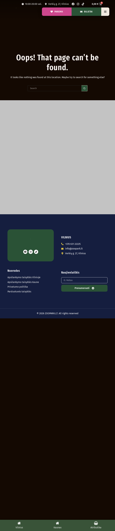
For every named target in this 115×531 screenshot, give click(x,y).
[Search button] (84, 88)
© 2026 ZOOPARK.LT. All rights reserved (57, 313)
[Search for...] (54, 88)
